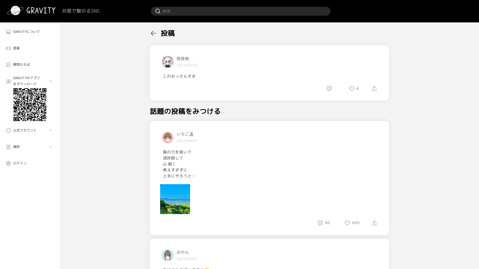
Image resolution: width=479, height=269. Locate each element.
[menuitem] (30, 32)
